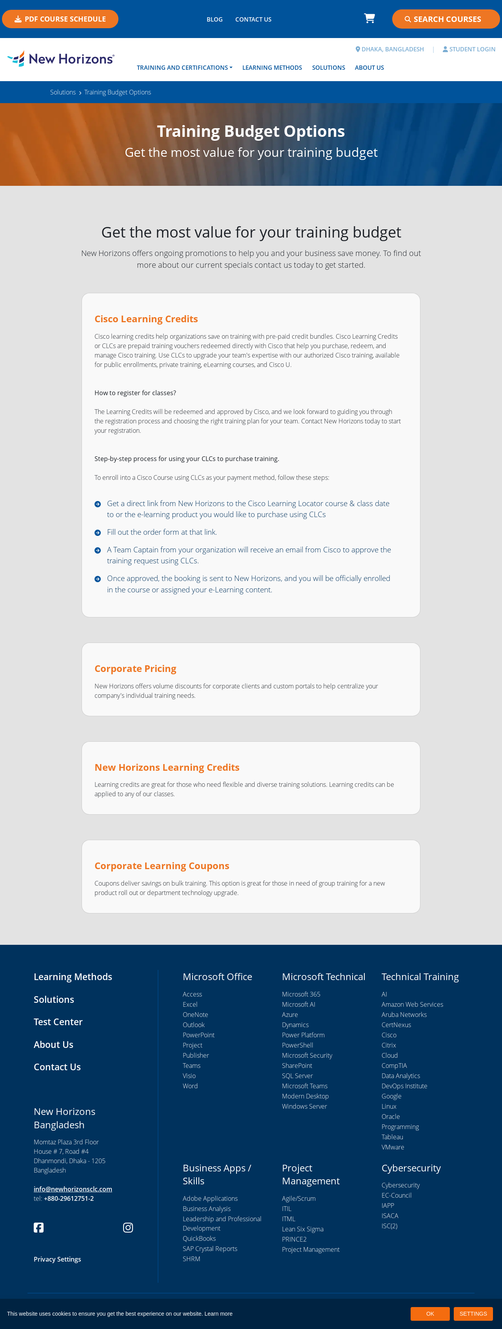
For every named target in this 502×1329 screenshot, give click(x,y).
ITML (288, 1222)
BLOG (215, 19)
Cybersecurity (401, 1189)
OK (430, 1314)
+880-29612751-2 (69, 1202)
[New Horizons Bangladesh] (62, 59)
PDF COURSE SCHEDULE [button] (60, 19)
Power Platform (303, 1038)
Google (392, 1099)
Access (192, 997)
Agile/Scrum (299, 1202)
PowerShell (297, 1048)
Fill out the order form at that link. (167, 533)
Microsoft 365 (301, 997)
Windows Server (304, 1110)
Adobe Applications (210, 1202)
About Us (369, 67)
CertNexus (396, 1028)
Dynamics (295, 1028)
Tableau (392, 1140)
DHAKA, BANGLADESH (390, 49)
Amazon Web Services (412, 1008)
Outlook (194, 1028)
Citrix (389, 1048)
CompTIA (394, 1069)
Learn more (219, 1314)
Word (190, 1089)
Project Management (311, 1253)
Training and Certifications (182, 67)
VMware (393, 1150)
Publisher (196, 1059)
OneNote (195, 1018)
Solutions (328, 67)
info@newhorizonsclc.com (73, 1193)
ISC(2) (389, 1230)
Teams (191, 1069)
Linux (389, 1110)
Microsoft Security (307, 1059)
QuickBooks (199, 1242)
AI (384, 997)
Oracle (391, 1120)
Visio (189, 1079)
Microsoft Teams (304, 1089)
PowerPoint (199, 1038)
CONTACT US (253, 19)
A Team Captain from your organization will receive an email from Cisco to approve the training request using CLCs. (238, 557)
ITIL (286, 1212)
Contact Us (58, 1070)
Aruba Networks (404, 1018)
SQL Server (297, 1079)
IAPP (388, 1209)
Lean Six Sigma (303, 1232)
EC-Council (397, 1199)
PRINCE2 (294, 1242)
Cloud (390, 1059)
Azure (290, 1018)
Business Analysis (207, 1212)
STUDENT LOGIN (469, 49)
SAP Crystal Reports (210, 1252)
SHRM (191, 1262)
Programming (400, 1130)
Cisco (389, 1038)
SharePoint (297, 1069)
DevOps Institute (404, 1089)
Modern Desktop (305, 1099)
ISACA (390, 1219)
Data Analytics (401, 1079)
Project (192, 1048)
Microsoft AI (298, 1008)
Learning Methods (272, 67)
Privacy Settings (57, 1263)
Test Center (59, 1025)
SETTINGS (473, 1314)
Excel (190, 1008)
